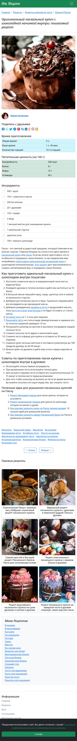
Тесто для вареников (16, 670)
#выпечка (38, 429)
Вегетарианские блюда (17, 654)
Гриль (8, 641)
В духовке (10, 625)
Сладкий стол (12, 664)
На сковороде (12, 635)
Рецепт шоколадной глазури (25, 401)
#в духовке (50, 429)
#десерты (7, 429)
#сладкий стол (9, 442)
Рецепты (17, 12)
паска (29, 254)
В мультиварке (12, 628)
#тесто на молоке (50, 433)
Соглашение (8, 713)
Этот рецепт (41, 264)
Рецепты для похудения (17, 680)
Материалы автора (11, 718)
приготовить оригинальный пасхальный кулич (40, 261)
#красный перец (22, 429)
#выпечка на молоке (47, 436)
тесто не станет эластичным (26, 310)
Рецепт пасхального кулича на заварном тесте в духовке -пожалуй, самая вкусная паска (57, 607)
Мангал (9, 644)
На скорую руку (13, 647)
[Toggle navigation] (71, 3)
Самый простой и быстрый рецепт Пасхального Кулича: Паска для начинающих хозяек (19, 560)
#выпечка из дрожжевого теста (18, 436)
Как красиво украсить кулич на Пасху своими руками (38, 408)
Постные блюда (13, 657)
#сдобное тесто (31, 433)
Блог (4, 709)
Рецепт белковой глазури (23, 395)
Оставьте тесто (13, 317)
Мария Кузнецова (19, 115)
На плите (9, 631)
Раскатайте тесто (14, 320)
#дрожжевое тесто (11, 433)
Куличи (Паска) (63, 12)
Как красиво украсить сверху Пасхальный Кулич (35, 414)
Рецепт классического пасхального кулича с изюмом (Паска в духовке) (57, 560)
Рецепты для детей (15, 651)
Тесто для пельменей (16, 673)
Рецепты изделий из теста (38, 12)
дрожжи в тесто (39, 307)
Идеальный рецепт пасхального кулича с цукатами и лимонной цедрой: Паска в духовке (57, 511)
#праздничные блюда (34, 439)
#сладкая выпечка (11, 439)
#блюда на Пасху (56, 439)
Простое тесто (12, 677)
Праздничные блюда (16, 660)
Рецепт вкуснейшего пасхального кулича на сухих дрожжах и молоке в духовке (19, 607)
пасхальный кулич (11, 254)
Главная (6, 12)
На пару (9, 638)
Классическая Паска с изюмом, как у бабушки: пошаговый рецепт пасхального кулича (19, 510)
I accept (39, 734)
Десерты (9, 667)
